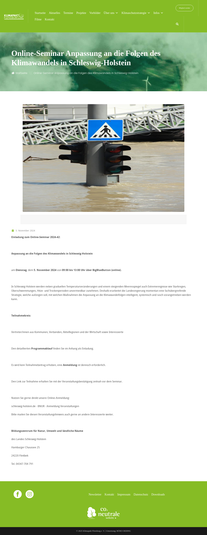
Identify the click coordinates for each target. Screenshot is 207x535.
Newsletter (95, 494)
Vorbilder (94, 13)
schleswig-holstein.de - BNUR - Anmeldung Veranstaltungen (45, 406)
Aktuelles (54, 13)
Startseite (40, 13)
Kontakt (49, 19)
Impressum (123, 494)
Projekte (81, 13)
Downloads (158, 494)
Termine (68, 13)
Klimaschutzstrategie (135, 13)
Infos (158, 13)
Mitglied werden (184, 8)
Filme (38, 19)
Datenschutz (141, 494)
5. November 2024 (23, 230)
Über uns (111, 13)
